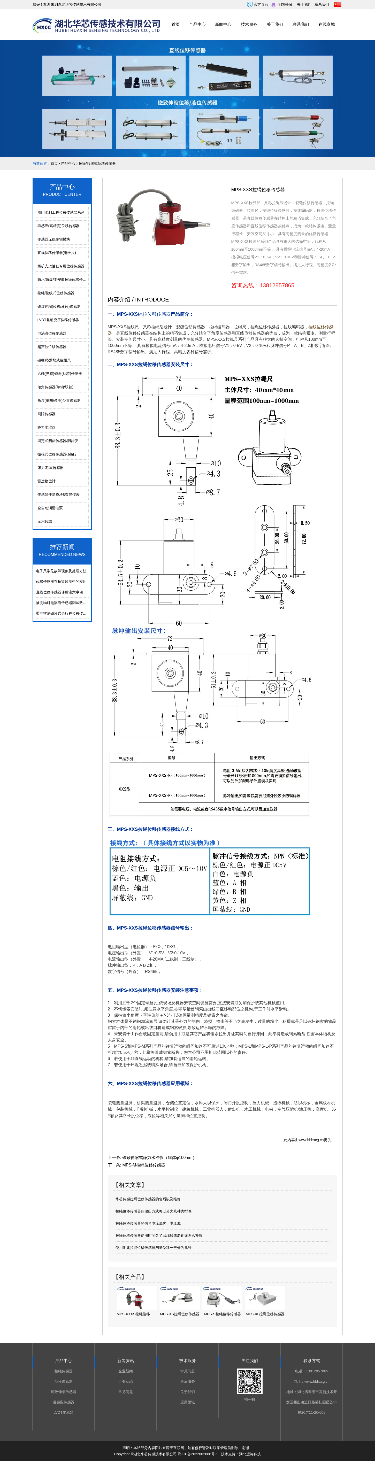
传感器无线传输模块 (53, 239)
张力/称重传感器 (50, 468)
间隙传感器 (46, 414)
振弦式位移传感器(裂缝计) (58, 454)
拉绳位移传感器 (264, 327)
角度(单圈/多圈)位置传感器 (59, 400)
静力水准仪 (46, 427)
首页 (176, 24)
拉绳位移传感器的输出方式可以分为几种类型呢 (154, 1211)
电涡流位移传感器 (51, 333)
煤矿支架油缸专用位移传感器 (61, 266)
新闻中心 (223, 24)
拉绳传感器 (64, 1371)
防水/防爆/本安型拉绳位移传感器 (63, 279)
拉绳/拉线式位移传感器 (56, 293)
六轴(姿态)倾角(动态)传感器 (59, 374)
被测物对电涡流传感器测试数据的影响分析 (70, 603)
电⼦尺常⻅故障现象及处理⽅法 (61, 571)
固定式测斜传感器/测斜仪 (57, 441)
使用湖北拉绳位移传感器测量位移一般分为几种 (154, 1248)
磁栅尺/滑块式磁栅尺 (54, 360)
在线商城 (326, 24)
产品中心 (197, 24)
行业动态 (125, 1381)
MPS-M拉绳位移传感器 (143, 1165)
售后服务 (187, 1381)
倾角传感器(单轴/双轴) (55, 387)
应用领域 (44, 521)
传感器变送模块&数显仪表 (58, 494)
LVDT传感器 (63, 1412)
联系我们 (301, 24)
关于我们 (275, 24)
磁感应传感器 (63, 1402)
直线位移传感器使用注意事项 (59, 592)
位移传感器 (64, 1381)
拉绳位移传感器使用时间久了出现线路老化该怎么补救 (159, 1235)
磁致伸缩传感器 (63, 1392)
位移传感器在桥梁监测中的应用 (61, 581)
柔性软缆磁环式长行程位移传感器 (63, 613)
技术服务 (249, 24)
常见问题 (125, 1392)
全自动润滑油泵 (50, 508)
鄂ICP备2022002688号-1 (198, 1454)
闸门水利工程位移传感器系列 (61, 212)
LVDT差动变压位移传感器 (58, 320)
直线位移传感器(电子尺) (56, 253)
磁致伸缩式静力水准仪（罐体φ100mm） (159, 1157)
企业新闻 (125, 1371)
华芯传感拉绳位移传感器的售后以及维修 (148, 1199)
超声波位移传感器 (51, 347)
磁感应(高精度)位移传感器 (58, 226)
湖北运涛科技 (250, 1454)
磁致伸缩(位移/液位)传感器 (59, 306)
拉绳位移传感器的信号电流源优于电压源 (148, 1223)
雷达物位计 (46, 481)
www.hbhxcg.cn (311, 1140)
